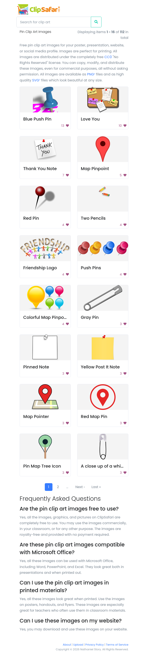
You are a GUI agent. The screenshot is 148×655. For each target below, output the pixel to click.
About (67, 644)
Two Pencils (93, 218)
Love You (90, 119)
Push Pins (91, 268)
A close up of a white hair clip (112, 466)
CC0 (108, 56)
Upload (78, 644)
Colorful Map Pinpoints (47, 317)
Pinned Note (36, 367)
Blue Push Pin (37, 119)
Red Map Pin (94, 416)
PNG (91, 74)
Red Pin (31, 218)
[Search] (53, 22)
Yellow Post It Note (100, 367)
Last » (96, 486)
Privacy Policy (94, 644)
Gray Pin (90, 317)
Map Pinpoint (95, 169)
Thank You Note (40, 169)
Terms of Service (117, 644)
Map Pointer (36, 416)
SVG (36, 80)
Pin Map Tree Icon (42, 466)
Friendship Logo (40, 268)
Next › (80, 486)
